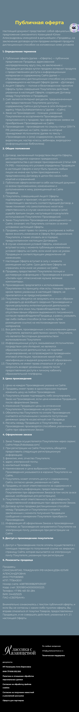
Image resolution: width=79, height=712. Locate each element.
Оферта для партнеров (13, 700)
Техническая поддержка (53, 655)
